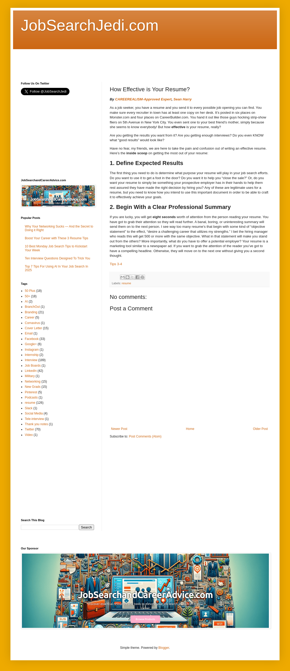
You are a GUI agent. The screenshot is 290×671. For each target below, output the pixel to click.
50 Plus (30, 291)
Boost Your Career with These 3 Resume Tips (56, 238)
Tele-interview (34, 419)
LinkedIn (31, 371)
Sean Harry (182, 99)
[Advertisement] (116, 61)
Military (30, 376)
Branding (31, 312)
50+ (27, 296)
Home (190, 429)
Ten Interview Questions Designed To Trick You (57, 258)
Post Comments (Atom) (145, 436)
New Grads (32, 387)
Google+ (31, 344)
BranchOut (32, 307)
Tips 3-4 (116, 264)
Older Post (260, 429)
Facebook (32, 339)
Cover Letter (33, 328)
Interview (31, 360)
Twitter (29, 429)
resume (126, 283)
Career (29, 317)
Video (29, 435)
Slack (28, 408)
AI (26, 301)
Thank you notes (36, 424)
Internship (32, 355)
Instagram (32, 349)
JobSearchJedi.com (90, 25)
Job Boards (33, 365)
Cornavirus (32, 323)
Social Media (34, 413)
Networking (32, 381)
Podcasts (31, 397)
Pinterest (31, 392)
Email (29, 333)
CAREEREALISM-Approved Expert (143, 99)
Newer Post (119, 429)
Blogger (163, 648)
